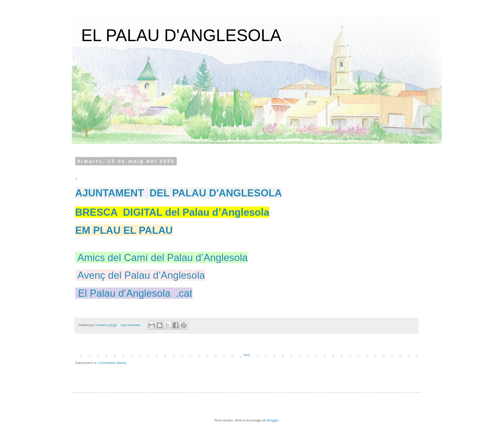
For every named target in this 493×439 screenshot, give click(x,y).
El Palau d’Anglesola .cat (135, 293)
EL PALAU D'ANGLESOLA (181, 35)
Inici (246, 355)
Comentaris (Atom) (112, 363)
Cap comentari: (131, 325)
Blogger (272, 420)
